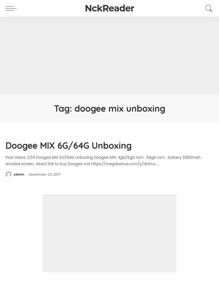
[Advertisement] (109, 56)
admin (19, 174)
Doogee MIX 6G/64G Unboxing (69, 145)
